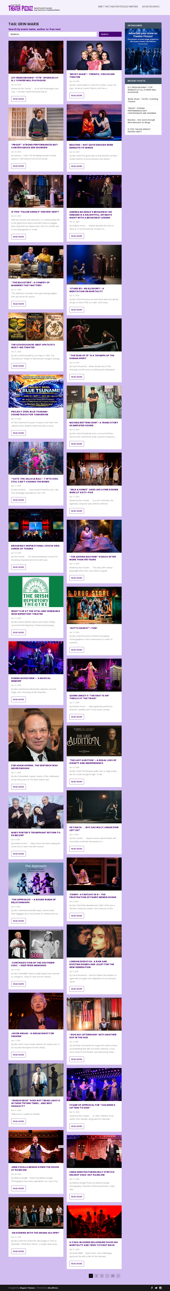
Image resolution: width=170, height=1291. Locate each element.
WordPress (53, 1288)
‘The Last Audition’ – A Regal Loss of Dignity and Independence (92, 762)
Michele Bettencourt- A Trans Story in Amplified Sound (93, 424)
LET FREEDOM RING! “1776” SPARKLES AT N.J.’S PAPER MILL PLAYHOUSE (34, 79)
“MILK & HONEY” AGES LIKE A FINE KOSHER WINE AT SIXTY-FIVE (93, 491)
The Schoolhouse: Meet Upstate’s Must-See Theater (33, 346)
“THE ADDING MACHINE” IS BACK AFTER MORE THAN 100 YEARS (92, 558)
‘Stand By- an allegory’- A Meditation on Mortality (86, 290)
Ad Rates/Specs (150, 8)
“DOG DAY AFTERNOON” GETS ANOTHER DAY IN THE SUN (92, 1036)
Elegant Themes (27, 1288)
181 (112, 1275)
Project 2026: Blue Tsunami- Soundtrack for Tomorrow (29, 413)
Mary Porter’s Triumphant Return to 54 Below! (35, 834)
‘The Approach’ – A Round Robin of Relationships (33, 901)
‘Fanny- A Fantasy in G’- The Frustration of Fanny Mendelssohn (92, 896)
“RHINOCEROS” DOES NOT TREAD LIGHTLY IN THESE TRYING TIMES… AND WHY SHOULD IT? (35, 1103)
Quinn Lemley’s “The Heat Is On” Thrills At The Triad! (89, 697)
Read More (18, 99)
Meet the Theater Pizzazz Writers (118, 8)
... (107, 1275)
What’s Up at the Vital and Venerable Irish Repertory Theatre (35, 613)
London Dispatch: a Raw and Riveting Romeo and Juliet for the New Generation (91, 964)
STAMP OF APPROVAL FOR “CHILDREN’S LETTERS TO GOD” (92, 1106)
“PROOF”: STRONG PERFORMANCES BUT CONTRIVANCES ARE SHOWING (34, 146)
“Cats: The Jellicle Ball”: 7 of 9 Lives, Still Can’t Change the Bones (34, 480)
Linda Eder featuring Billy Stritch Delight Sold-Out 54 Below (91, 1173)
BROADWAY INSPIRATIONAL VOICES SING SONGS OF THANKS (35, 547)
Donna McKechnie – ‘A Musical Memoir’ (31, 680)
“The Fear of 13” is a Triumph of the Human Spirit (91, 357)
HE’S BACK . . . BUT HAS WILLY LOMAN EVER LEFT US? (94, 829)
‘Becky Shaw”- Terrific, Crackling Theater (92, 76)
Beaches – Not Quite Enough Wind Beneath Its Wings (91, 146)
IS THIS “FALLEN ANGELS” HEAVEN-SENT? (35, 211)
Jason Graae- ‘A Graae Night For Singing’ (32, 1035)
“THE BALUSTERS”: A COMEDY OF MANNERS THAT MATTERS (30, 284)
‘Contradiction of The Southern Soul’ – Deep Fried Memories (32, 964)
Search (104, 34)
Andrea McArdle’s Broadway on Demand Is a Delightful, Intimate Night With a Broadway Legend (90, 214)
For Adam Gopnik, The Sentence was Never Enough (34, 767)
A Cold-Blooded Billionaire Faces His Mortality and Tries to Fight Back (93, 1244)
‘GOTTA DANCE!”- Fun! (83, 628)
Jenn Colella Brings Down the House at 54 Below (35, 1169)
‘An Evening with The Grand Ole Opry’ (35, 1232)
